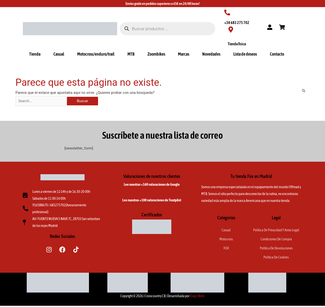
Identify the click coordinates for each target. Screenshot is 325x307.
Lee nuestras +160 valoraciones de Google (152, 185)
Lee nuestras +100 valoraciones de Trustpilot (151, 200)
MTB (131, 54)
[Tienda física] (231, 29)
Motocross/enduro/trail (95, 54)
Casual (58, 54)
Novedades (211, 54)
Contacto (277, 54)
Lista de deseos (245, 54)
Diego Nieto (197, 297)
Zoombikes (156, 54)
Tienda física (237, 44)
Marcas (183, 54)
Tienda (34, 54)
